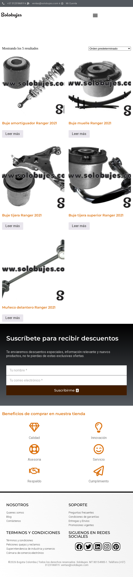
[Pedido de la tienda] (109, 49)
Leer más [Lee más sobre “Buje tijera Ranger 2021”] (12, 226)
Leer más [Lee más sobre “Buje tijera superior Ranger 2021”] (79, 226)
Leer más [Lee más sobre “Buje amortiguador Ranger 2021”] (12, 134)
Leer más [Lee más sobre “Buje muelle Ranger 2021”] (79, 134)
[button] (95, 15)
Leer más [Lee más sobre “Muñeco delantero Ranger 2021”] (12, 318)
